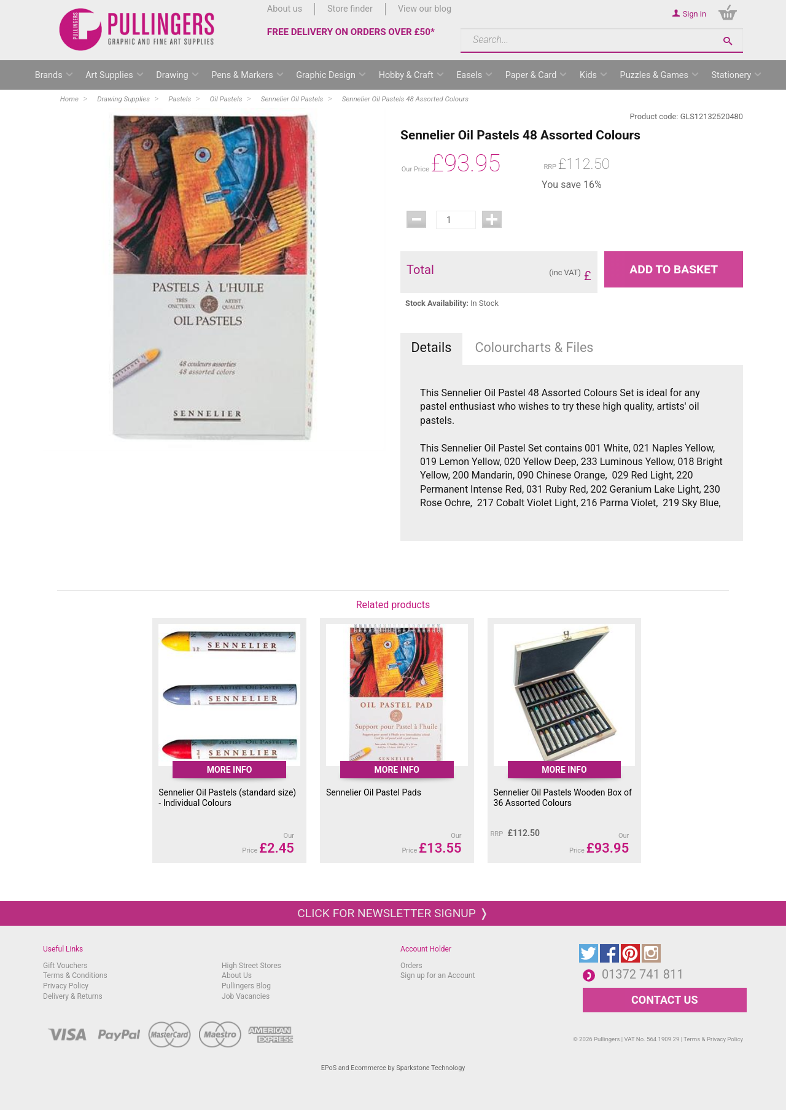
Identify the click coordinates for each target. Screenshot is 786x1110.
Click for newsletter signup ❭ (392, 913)
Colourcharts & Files (534, 347)
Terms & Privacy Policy (713, 1039)
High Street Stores (251, 965)
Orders (411, 965)
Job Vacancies (246, 996)
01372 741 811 (643, 974)
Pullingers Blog (246, 986)
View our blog (424, 9)
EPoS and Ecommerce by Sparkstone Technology (393, 1068)
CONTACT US (664, 999)
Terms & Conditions (75, 975)
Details (431, 347)
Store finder (350, 9)
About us (284, 9)
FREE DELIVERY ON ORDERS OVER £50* (351, 31)
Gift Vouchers (65, 965)
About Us (237, 975)
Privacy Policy (65, 986)
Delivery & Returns (73, 996)
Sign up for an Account (437, 975)
